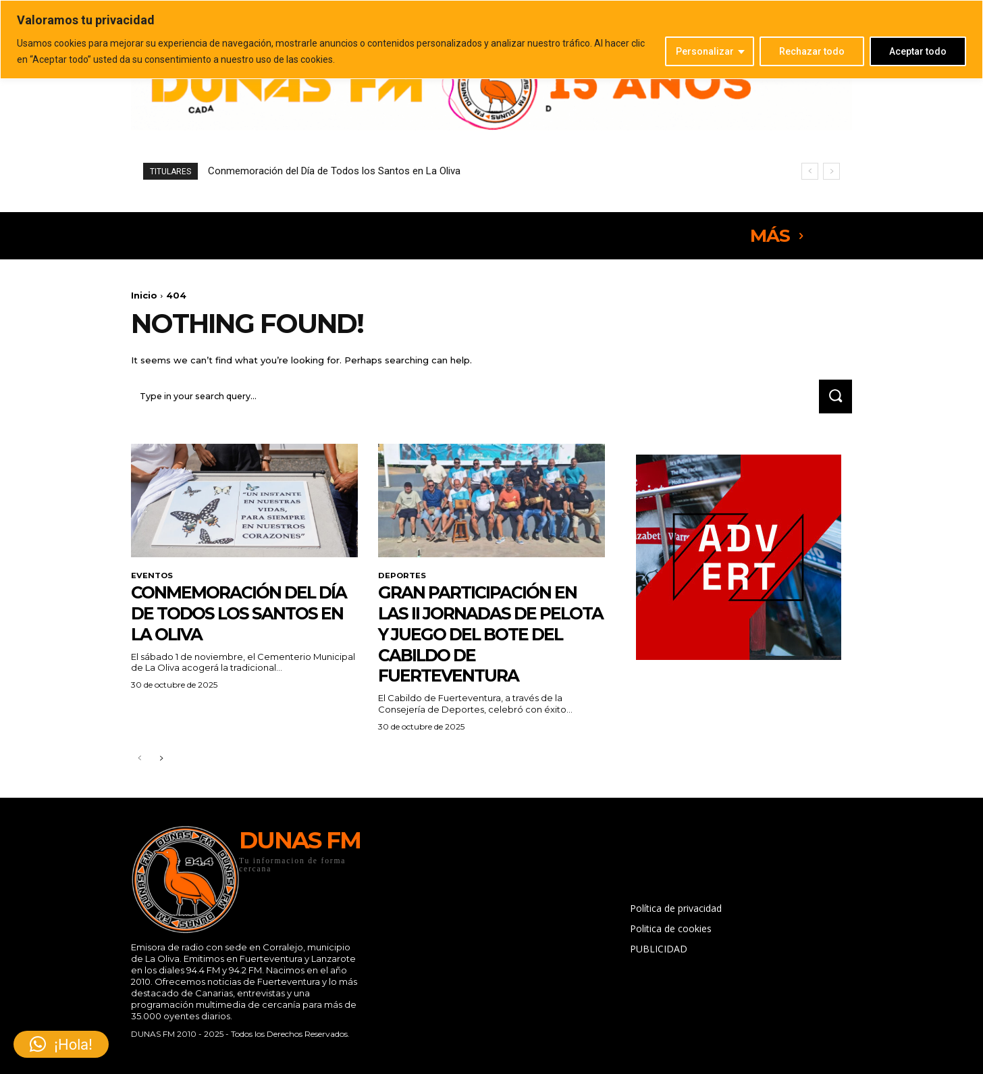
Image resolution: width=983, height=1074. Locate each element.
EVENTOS (152, 577)
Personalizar (705, 51)
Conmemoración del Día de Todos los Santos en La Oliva (334, 171)
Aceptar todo (918, 51)
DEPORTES (402, 577)
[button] (61, 1044)
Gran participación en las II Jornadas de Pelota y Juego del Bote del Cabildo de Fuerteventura (490, 636)
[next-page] (161, 762)
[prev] (809, 171)
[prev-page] (139, 762)
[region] (491, 39)
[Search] (834, 398)
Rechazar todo (812, 51)
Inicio (144, 295)
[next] (831, 171)
